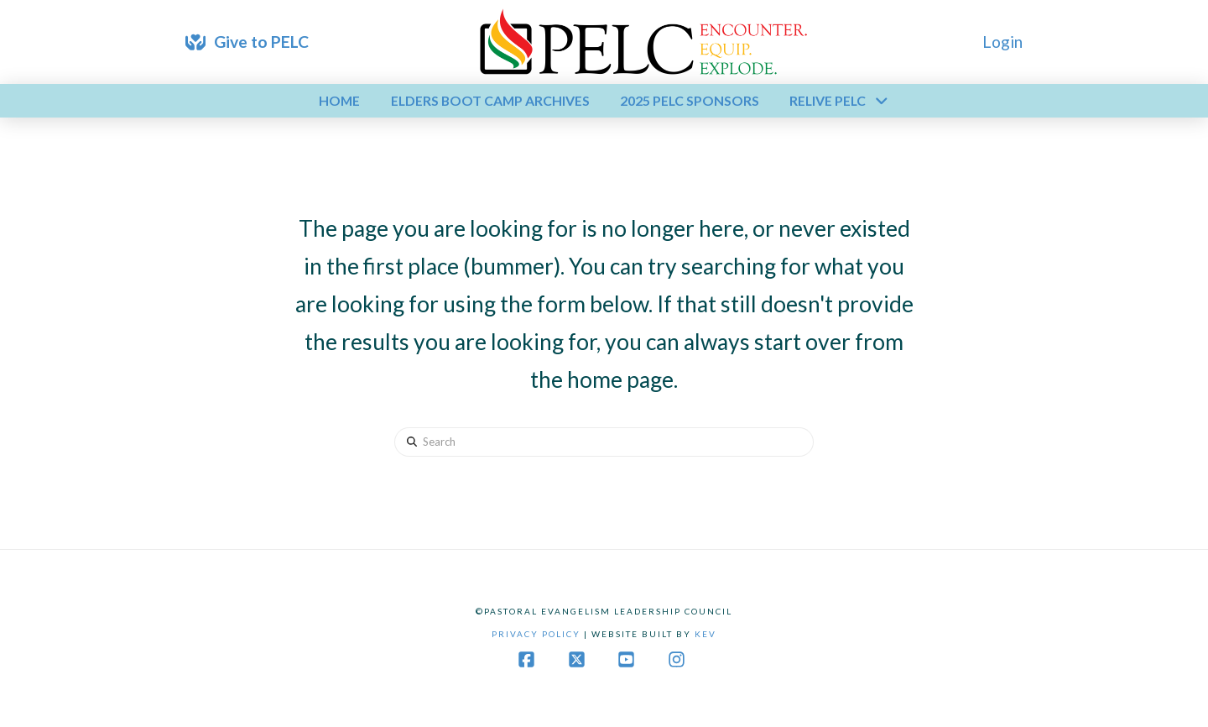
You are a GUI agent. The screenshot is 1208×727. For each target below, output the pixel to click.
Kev (705, 634)
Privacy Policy (536, 634)
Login (1002, 41)
